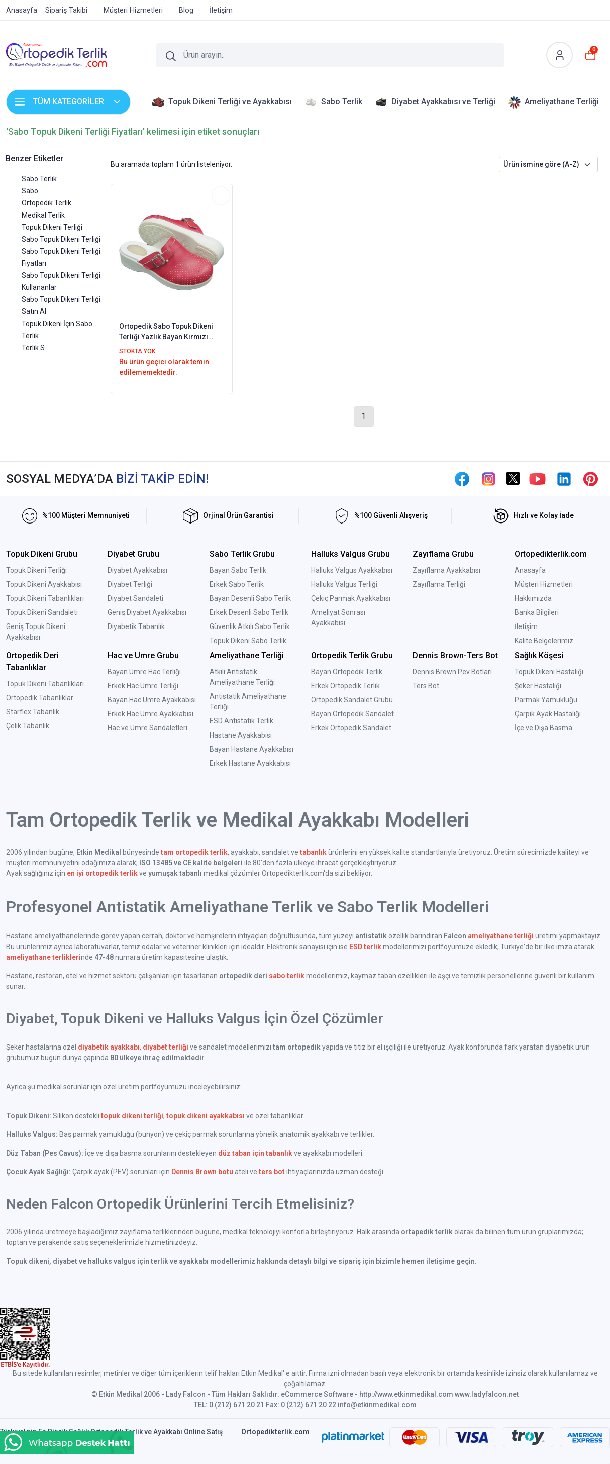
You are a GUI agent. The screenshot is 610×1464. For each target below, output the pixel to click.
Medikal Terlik (43, 215)
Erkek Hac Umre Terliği (143, 686)
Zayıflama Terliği (439, 584)
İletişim (526, 626)
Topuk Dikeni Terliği (52, 227)
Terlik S (33, 348)
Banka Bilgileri (537, 612)
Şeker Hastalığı (538, 686)
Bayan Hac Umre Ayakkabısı (152, 700)
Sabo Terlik (39, 179)
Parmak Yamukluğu (546, 700)
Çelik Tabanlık (27, 726)
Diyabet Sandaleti (135, 598)
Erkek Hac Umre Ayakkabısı (150, 714)
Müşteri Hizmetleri (544, 584)
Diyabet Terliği (130, 584)
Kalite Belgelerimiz (544, 641)
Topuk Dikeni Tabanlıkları (45, 598)
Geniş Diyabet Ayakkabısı (147, 612)
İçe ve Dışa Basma (543, 728)
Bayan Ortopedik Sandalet (352, 714)
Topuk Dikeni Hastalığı (549, 672)
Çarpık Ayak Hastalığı (548, 714)
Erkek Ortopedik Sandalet (351, 728)
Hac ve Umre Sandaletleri (147, 728)
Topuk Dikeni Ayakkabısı (44, 584)
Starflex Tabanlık (32, 712)
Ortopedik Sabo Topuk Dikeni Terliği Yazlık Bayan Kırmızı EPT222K (166, 332)
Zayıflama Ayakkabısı (446, 570)
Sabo (30, 191)
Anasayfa (530, 570)
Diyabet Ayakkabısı (137, 570)
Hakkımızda (533, 598)
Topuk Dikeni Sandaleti (42, 612)
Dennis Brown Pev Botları (452, 672)
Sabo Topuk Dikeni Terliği (61, 239)
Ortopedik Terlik (46, 203)
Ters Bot (426, 686)
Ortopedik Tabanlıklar (39, 698)
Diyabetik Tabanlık (136, 626)
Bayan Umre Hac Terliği (144, 672)
